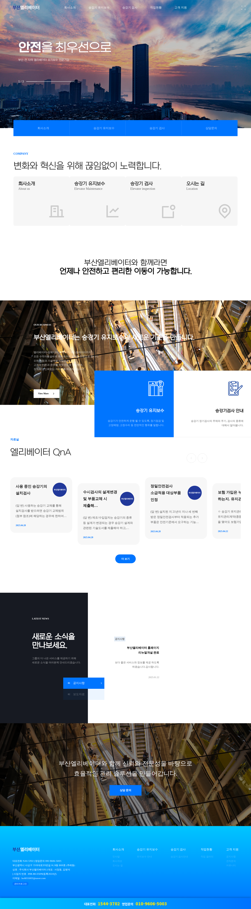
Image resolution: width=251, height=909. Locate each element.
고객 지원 (232, 851)
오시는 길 (118, 867)
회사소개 (43, 128)
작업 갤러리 (207, 859)
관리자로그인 (20, 886)
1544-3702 (28, 863)
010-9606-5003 (53, 863)
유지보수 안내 (144, 859)
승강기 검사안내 (179, 859)
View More (47, 394)
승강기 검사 (157, 128)
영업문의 (144, 903)
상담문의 (211, 128)
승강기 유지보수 (103, 128)
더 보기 (125, 560)
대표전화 (102, 903)
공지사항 (231, 859)
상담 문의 (125, 792)
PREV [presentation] (17, 68)
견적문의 (231, 863)
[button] (191, 458)
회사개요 (117, 863)
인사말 (116, 859)
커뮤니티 (231, 867)
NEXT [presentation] (234, 68)
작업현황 (206, 851)
